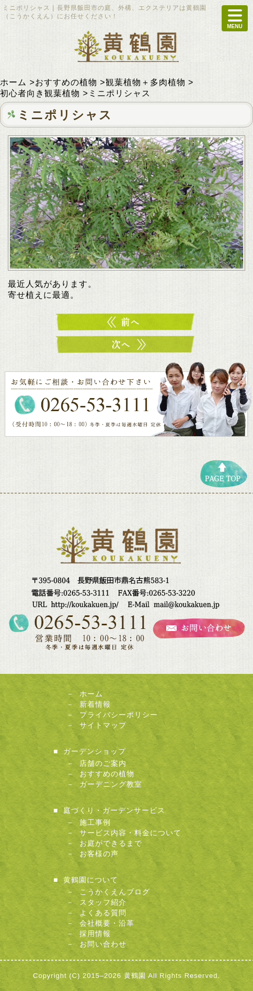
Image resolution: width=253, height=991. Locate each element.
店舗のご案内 (102, 763)
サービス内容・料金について (130, 833)
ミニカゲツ (126, 344)
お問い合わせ (102, 944)
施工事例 (95, 822)
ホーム (91, 694)
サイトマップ (102, 725)
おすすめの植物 (106, 774)
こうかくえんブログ (114, 892)
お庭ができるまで (110, 843)
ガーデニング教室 (110, 784)
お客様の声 (99, 853)
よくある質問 (102, 912)
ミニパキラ (126, 322)
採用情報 (95, 933)
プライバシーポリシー (118, 714)
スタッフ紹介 (102, 902)
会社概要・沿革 (106, 923)
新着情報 (95, 704)
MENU (234, 18)
